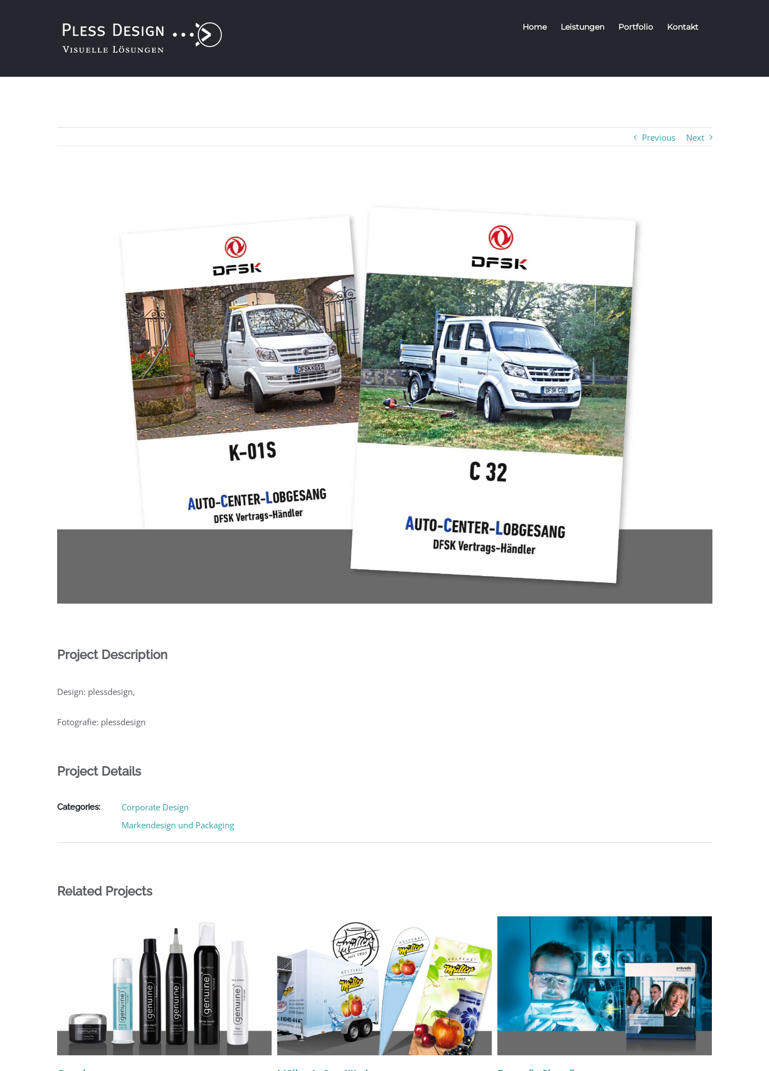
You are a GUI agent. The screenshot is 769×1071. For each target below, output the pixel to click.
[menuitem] (535, 27)
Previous (658, 137)
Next (695, 137)
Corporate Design (155, 807)
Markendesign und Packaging (178, 825)
